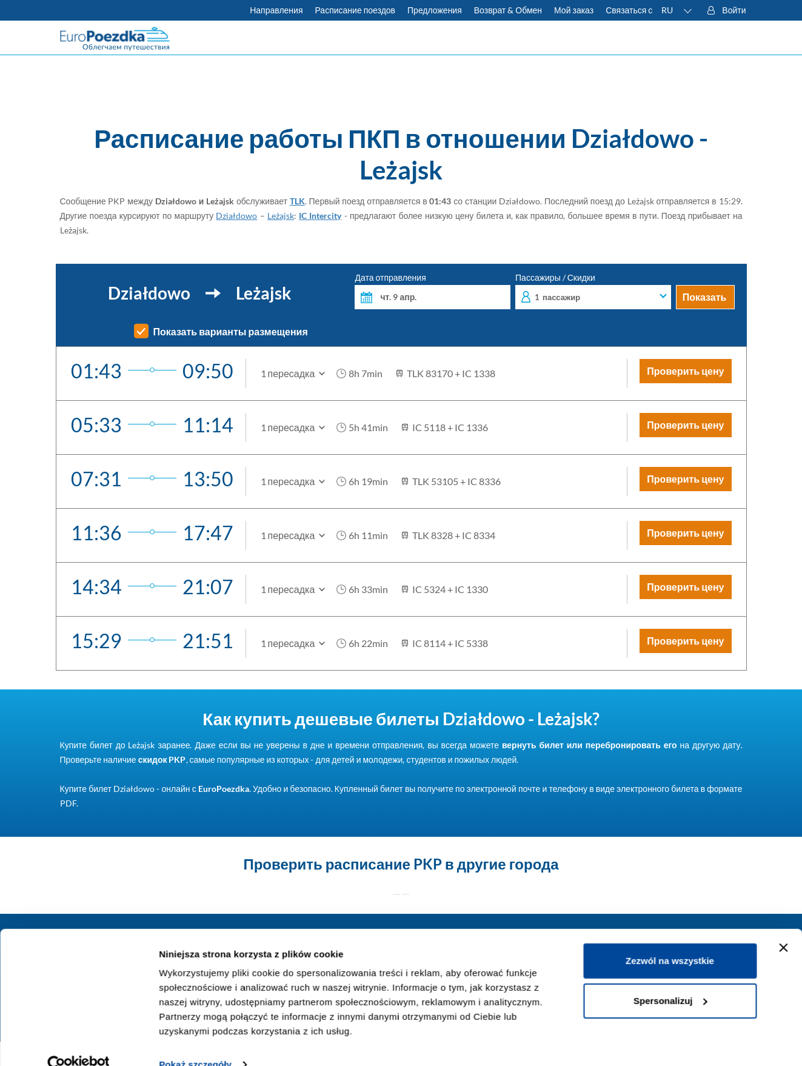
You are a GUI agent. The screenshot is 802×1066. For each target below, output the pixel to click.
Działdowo (236, 215)
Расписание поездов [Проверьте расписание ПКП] (355, 10)
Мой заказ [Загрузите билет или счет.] (573, 10)
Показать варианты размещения (230, 332)
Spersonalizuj (670, 978)
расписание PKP (384, 864)
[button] (677, 10)
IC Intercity (320, 215)
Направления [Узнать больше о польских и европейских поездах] (276, 10)
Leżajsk (280, 215)
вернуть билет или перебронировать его (589, 745)
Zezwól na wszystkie (670, 938)
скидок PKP (162, 759)
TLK (297, 201)
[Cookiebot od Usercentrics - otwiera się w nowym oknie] (78, 1042)
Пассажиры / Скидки (593, 291)
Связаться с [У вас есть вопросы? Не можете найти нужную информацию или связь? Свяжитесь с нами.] (629, 10)
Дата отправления (432, 291)
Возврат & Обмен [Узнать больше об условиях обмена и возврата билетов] (508, 10)
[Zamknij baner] (783, 925)
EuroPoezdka (223, 788)
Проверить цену (685, 371)
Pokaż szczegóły (195, 1042)
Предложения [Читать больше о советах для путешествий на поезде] (434, 10)
